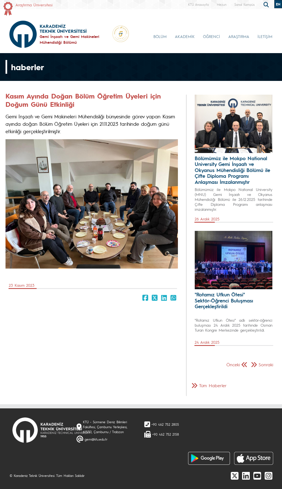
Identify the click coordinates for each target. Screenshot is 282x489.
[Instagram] (268, 475)
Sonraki (266, 364)
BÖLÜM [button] (160, 36)
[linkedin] (246, 475)
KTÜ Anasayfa (198, 4)
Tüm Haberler (213, 385)
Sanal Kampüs (244, 4)
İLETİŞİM (264, 36)
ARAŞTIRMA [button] (238, 36)
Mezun (221, 4)
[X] (234, 475)
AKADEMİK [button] (185, 36)
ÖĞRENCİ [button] (211, 36)
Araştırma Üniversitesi (34, 4)
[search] (267, 4)
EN (278, 4)
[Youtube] (257, 475)
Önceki (233, 364)
